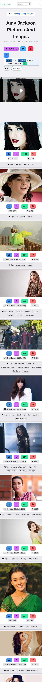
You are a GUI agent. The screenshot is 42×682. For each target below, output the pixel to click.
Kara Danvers (19, 364)
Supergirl (25, 371)
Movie (30, 217)
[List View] (14, 60)
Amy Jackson (27, 14)
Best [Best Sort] (9, 63)
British (19, 415)
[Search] (30, 4)
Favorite (11, 49)
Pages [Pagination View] (30, 60)
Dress (13, 670)
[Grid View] (9, 60)
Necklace (28, 311)
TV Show (16, 371)
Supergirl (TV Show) (18, 467)
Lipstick (10, 315)
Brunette (27, 415)
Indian (37, 311)
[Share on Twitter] (23, 48)
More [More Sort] (17, 63)
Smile (13, 626)
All (7, 68)
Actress (19, 311)
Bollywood (13, 558)
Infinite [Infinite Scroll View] (22, 60)
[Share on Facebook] (6, 55)
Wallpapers (16, 68)
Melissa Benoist (23, 367)
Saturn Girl (30, 364)
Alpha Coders (5, 4)
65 (25, 154)
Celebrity (16, 14)
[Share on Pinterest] (31, 48)
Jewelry (11, 311)
